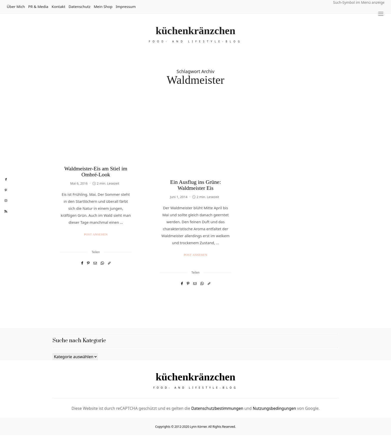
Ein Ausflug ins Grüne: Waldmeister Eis (195, 185)
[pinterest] (5, 190)
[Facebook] (82, 263)
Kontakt (58, 6)
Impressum (126, 6)
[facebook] (5, 179)
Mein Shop (103, 6)
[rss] (5, 211)
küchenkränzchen (195, 30)
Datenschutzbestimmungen (217, 409)
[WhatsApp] (102, 263)
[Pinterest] (88, 263)
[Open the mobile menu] (381, 14)
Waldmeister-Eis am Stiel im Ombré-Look (95, 171)
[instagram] (5, 201)
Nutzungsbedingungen (274, 409)
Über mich (16, 6)
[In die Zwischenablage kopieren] (109, 263)
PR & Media (38, 6)
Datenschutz (80, 6)
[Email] (95, 263)
